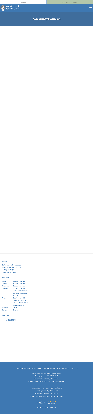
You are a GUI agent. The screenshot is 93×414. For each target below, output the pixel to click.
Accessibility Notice (63, 368)
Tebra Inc (27, 368)
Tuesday (15, 283)
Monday (15, 281)
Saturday (15, 307)
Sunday (15, 310)
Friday (15, 298)
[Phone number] (11, 320)
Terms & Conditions (49, 368)
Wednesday (15, 286)
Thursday (15, 288)
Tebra (54, 407)
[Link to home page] (10, 8)
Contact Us (74, 368)
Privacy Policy (36, 368)
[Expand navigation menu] (90, 8)
